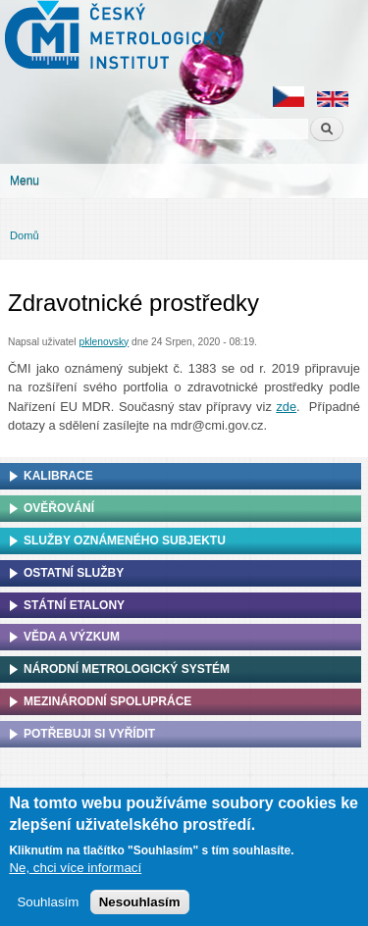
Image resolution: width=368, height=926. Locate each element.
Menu (24, 180)
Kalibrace (58, 476)
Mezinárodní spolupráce (107, 701)
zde (286, 406)
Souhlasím (48, 906)
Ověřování (59, 508)
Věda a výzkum (72, 636)
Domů (24, 235)
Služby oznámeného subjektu (125, 540)
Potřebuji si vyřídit (89, 734)
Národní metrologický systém (127, 669)
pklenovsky (104, 341)
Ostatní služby (74, 573)
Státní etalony (74, 605)
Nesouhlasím (140, 906)
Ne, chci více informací (75, 870)
